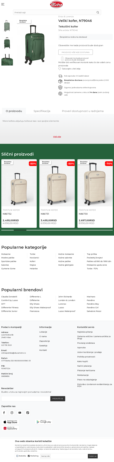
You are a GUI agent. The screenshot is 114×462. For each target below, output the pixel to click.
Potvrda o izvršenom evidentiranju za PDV (94, 385)
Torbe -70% (92, 268)
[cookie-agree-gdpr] (93, 456)
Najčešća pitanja (85, 332)
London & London (66, 300)
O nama (43, 336)
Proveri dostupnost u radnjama (83, 111)
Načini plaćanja (84, 366)
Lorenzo (62, 304)
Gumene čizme (8, 268)
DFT (3, 304)
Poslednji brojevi (95, 258)
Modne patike (7, 258)
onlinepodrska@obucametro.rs (13, 353)
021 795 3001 (6, 345)
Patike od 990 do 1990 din (99, 261)
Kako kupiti (82, 361)
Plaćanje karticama (86, 370)
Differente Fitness (10, 307)
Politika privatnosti (86, 357)
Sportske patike (8, 261)
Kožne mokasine (66, 254)
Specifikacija (42, 111)
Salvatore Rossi (94, 311)
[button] (69, 68)
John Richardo (65, 297)
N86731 (45, 214)
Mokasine (5, 254)
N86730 (83, 214)
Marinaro (91, 297)
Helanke (34, 268)
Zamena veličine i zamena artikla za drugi (94, 337)
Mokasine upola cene (97, 265)
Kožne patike (64, 261)
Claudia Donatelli (9, 297)
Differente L (35, 297)
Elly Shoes (34, 304)
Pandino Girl (92, 307)
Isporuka (81, 347)
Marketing (34, 456)
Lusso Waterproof (66, 311)
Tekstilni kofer (68, 26)
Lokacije (43, 332)
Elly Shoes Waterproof (40, 307)
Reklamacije (83, 375)
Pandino (91, 300)
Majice (33, 265)
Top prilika (92, 254)
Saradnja (43, 345)
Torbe (32, 254)
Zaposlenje (44, 341)
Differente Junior (9, 311)
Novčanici (34, 258)
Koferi (32, 261)
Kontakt (43, 350)
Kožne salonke (65, 258)
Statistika (22, 456)
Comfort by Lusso (9, 300)
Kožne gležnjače (65, 265)
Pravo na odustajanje (87, 380)
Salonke (5, 265)
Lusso (61, 307)
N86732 (7, 214)
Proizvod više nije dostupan (75, 52)
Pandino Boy (93, 304)
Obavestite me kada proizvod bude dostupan (80, 45)
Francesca (34, 311)
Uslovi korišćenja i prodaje (89, 352)
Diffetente (34, 300)
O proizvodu (14, 111)
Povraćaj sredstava (86, 343)
